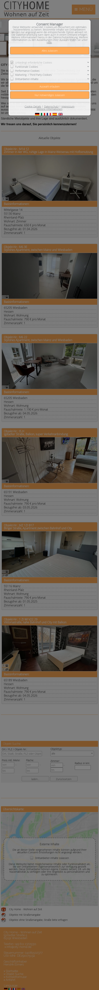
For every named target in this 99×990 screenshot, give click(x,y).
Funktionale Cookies (26, 66)
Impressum (67, 106)
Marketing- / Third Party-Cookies (33, 75)
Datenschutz (51, 106)
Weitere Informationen (49, 109)
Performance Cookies (27, 70)
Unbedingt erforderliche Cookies (33, 62)
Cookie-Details (33, 106)
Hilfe (49, 42)
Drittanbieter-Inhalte (26, 79)
